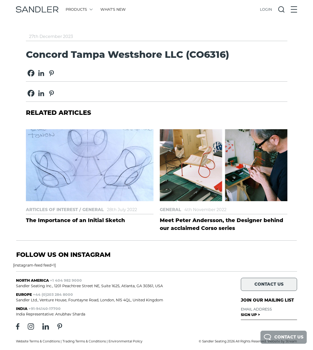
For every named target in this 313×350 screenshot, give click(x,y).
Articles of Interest (52, 209)
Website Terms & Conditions (38, 341)
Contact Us (283, 337)
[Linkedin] (41, 73)
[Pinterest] (51, 73)
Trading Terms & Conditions (84, 341)
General (93, 209)
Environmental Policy (126, 341)
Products (79, 9)
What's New (113, 9)
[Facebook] (31, 73)
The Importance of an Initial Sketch (75, 220)
